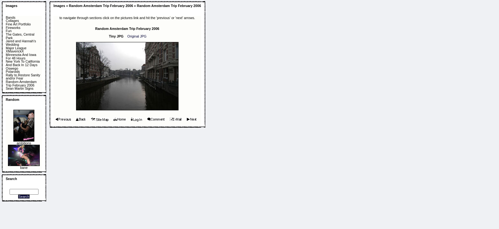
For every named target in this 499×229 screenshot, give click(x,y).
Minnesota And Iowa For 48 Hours (21, 56)
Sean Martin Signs (19, 88)
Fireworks (13, 28)
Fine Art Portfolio (18, 24)
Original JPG (136, 36)
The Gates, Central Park (20, 36)
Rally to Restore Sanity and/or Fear (23, 76)
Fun (8, 31)
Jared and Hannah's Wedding (21, 42)
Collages (12, 21)
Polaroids (13, 71)
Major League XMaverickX (16, 49)
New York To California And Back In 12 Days (23, 63)
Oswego (12, 68)
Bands (10, 17)
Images (12, 6)
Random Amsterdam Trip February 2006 (21, 83)
